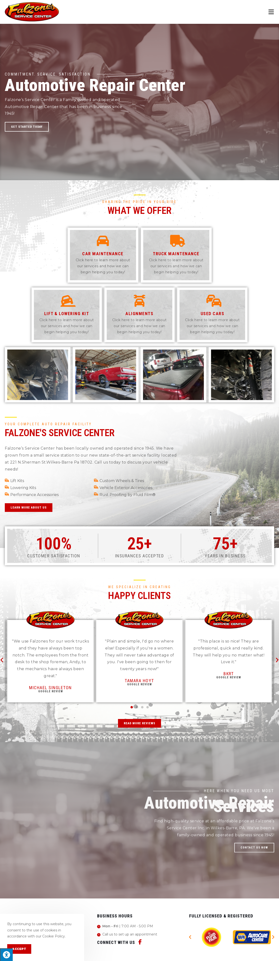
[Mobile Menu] (271, 11)
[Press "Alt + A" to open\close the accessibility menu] (6, 954)
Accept (19, 949)
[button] (27, 127)
